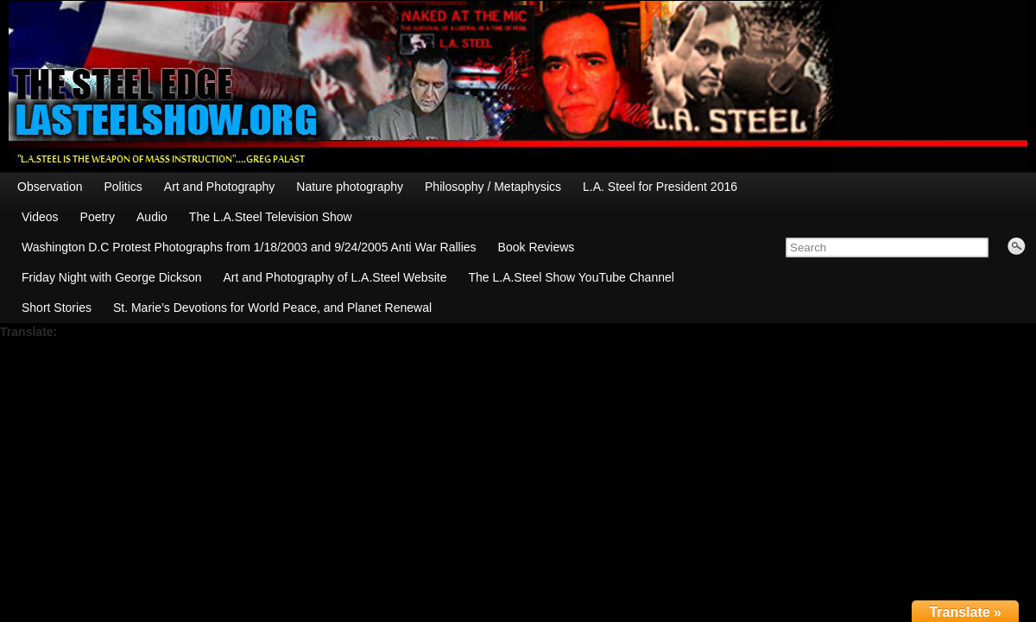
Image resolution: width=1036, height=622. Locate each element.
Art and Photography (219, 187)
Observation (49, 187)
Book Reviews (536, 247)
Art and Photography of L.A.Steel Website (335, 277)
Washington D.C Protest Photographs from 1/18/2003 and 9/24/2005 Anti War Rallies (249, 247)
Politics (123, 187)
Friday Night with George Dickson (112, 277)
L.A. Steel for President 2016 (660, 187)
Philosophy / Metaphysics (493, 187)
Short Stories (57, 307)
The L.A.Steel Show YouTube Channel (570, 277)
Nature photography (349, 187)
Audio (151, 217)
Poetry (97, 217)
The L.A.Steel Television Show (270, 217)
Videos (40, 217)
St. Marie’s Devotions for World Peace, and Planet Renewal (272, 307)
